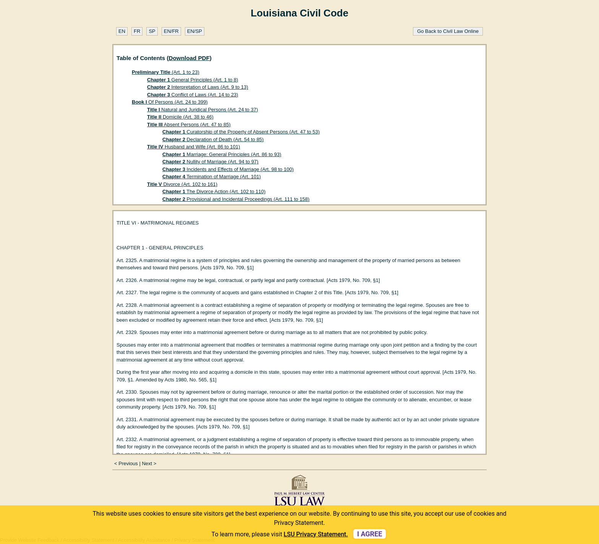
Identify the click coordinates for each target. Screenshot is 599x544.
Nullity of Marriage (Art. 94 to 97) (210, 162)
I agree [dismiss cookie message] (369, 534)
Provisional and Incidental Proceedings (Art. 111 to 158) (235, 199)
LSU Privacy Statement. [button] (316, 534)
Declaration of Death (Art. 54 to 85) (213, 139)
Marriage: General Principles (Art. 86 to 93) (221, 154)
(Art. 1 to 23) (165, 72)
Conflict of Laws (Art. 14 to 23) (192, 95)
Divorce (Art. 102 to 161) (182, 184)
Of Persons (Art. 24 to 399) (170, 102)
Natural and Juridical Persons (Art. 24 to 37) (202, 109)
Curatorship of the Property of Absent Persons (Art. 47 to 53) (241, 132)
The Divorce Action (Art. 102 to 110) (214, 191)
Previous (128, 463)
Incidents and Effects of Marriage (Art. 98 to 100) (228, 169)
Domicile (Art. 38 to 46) (180, 117)
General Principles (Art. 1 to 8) (192, 80)
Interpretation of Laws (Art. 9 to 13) (197, 87)
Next (147, 463)
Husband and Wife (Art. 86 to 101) (193, 147)
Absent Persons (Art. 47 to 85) (189, 124)
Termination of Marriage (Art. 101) (211, 176)
